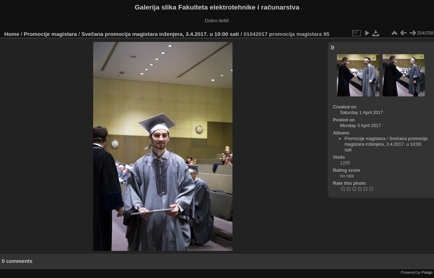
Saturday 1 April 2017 (361, 112)
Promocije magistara (50, 34)
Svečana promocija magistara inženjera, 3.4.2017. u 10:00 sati (160, 34)
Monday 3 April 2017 (360, 125)
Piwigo (427, 272)
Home (11, 34)
